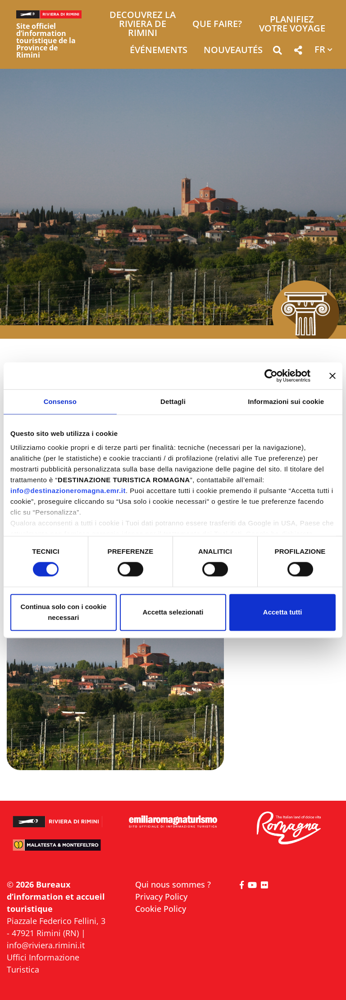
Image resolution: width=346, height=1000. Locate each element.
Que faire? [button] (217, 24)
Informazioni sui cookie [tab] (286, 401)
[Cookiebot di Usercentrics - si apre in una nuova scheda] (271, 375)
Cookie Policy (160, 908)
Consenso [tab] (60, 401)
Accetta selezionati (172, 612)
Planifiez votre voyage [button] (292, 24)
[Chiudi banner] (332, 375)
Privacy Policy (161, 896)
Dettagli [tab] (173, 401)
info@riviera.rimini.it (46, 945)
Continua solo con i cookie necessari (63, 612)
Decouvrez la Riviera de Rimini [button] (142, 24)
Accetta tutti (282, 612)
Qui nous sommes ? (173, 884)
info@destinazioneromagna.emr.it (68, 490)
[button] (277, 52)
